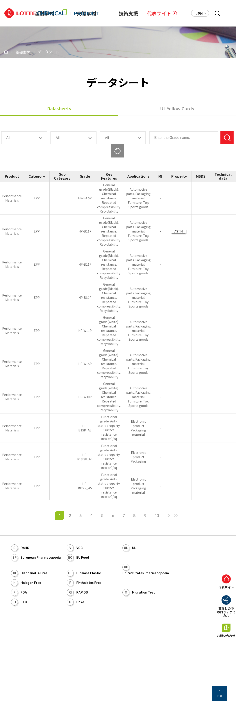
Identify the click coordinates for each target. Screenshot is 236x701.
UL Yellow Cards (177, 108)
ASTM (178, 231)
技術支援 (128, 13)
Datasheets (59, 108)
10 (157, 515)
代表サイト (159, 13)
